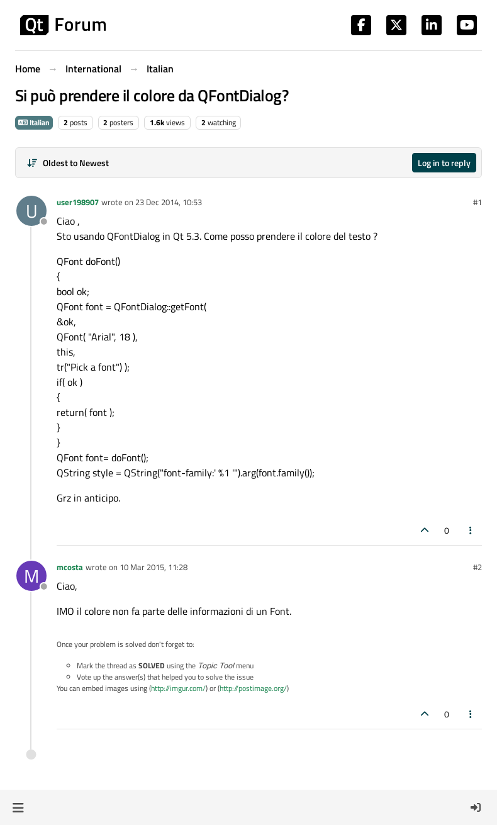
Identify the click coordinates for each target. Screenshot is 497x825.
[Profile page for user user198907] (31, 211)
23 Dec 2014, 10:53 (168, 202)
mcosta (70, 567)
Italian (34, 122)
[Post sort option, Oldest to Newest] (67, 162)
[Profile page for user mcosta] (31, 576)
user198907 (78, 202)
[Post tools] (471, 530)
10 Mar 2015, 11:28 (153, 567)
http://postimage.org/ (253, 688)
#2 (477, 567)
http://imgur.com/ (178, 688)
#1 (477, 202)
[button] (18, 807)
